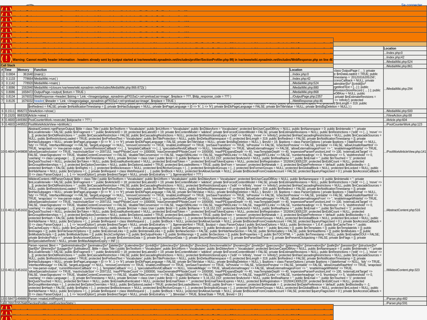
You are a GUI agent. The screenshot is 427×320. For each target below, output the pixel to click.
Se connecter (411, 5)
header (38, 101)
